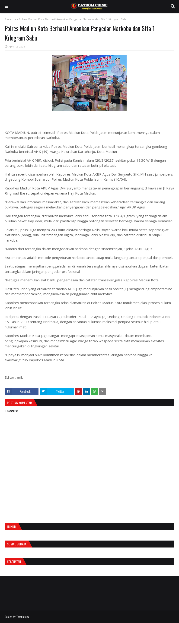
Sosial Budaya (16, 543)
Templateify (22, 617)
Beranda (10, 19)
